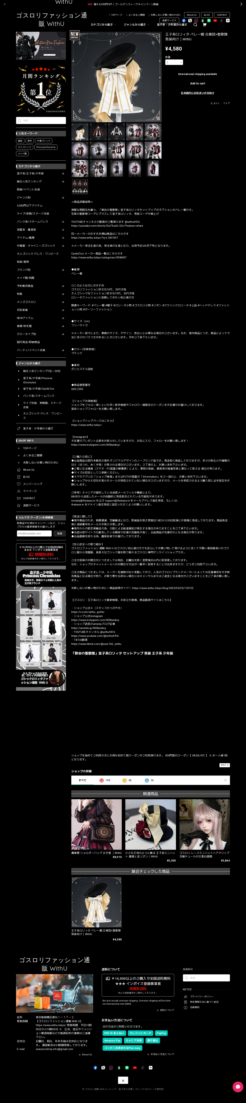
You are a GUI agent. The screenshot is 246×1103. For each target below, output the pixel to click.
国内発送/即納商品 (28, 342)
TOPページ (116, 15)
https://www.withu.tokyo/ (86, 425)
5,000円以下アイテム (30, 205)
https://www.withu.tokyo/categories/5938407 (98, 257)
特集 (19, 294)
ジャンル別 (24, 197)
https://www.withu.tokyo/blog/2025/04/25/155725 (162, 588)
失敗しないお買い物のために (166, 15)
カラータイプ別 (26, 334)
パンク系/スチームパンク (32, 221)
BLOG (207, 15)
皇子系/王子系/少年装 (30, 173)
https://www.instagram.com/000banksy (95, 620)
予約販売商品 (25, 286)
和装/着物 (23, 261)
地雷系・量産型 (26, 229)
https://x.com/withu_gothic (88, 612)
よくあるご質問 (137, 15)
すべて (82, 780)
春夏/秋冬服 (24, 326)
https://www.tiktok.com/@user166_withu (96, 644)
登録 (59, 533)
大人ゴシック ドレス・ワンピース (38, 253)
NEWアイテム (25, 318)
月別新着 (22, 310)
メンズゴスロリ (26, 302)
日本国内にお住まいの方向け (197, 93)
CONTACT (222, 15)
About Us (192, 15)
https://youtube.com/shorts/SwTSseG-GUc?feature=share (107, 225)
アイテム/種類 (25, 237)
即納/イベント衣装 (28, 189)
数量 (167, 57)
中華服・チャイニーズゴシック (36, 245)
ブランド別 (24, 269)
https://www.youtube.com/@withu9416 (95, 636)
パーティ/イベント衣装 (31, 350)
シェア (226, 103)
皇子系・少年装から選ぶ (172, 24)
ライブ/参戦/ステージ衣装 (33, 213)
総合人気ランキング (29, 181)
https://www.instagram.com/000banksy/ (95, 444)
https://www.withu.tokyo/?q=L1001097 (94, 237)
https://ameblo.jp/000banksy (88, 628)
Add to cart (197, 83)
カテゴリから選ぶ (104, 24)
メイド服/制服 (25, 277)
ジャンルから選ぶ (137, 24)
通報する (225, 765)
